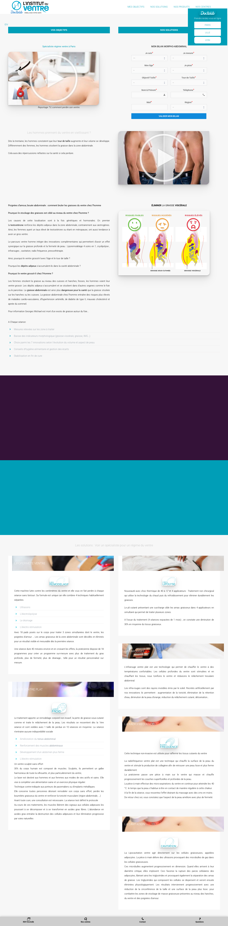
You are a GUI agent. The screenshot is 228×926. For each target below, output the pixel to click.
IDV (6, 24)
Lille (207, 32)
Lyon (207, 40)
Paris (207, 25)
